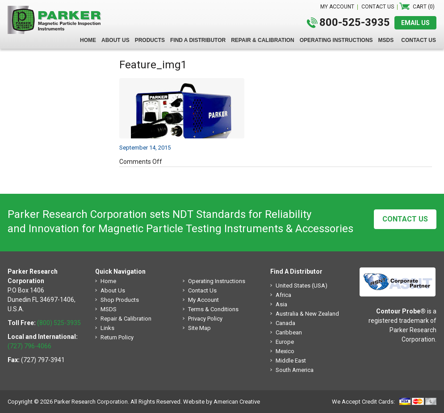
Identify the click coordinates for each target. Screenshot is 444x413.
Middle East (291, 360)
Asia (281, 304)
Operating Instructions (216, 281)
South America (295, 370)
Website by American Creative (221, 401)
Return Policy (117, 337)
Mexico (285, 351)
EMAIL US (415, 22)
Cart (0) (424, 7)
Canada (285, 323)
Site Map (199, 328)
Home (108, 281)
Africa (283, 295)
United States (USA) (301, 285)
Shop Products (120, 299)
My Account (203, 299)
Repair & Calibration (126, 318)
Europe (285, 341)
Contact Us (405, 219)
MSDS (109, 309)
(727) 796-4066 (29, 346)
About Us (113, 290)
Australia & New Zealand (307, 313)
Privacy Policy (205, 318)
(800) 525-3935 (59, 322)
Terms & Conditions (213, 309)
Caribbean (289, 332)
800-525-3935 (354, 22)
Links (107, 328)
